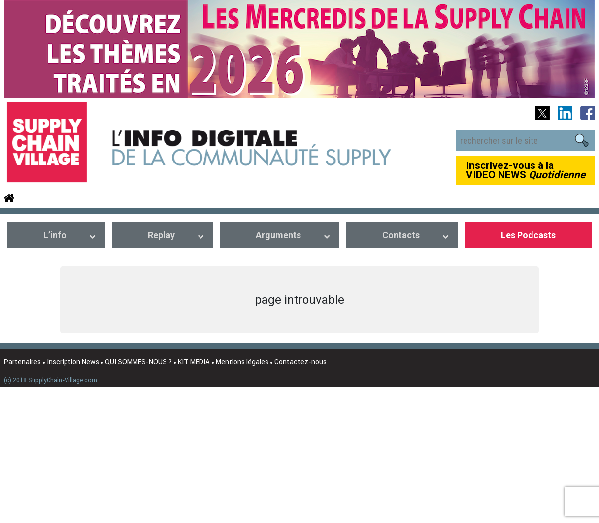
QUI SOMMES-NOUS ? (138, 362)
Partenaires (22, 362)
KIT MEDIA (194, 362)
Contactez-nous (300, 362)
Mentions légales (242, 362)
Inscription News (73, 362)
